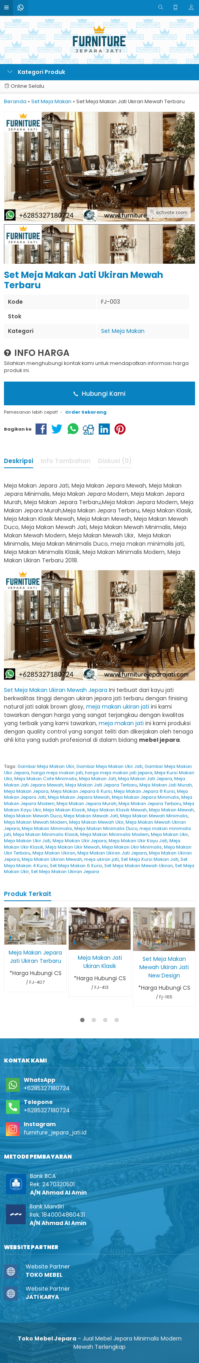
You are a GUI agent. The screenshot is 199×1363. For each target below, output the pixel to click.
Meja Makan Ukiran (53, 853)
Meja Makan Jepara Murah (86, 803)
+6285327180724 (47, 1088)
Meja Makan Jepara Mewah (79, 797)
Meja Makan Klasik (64, 810)
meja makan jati (121, 723)
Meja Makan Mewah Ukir (96, 822)
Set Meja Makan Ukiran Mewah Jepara (55, 690)
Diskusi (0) (115, 461)
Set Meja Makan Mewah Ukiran (138, 865)
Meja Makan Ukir (169, 834)
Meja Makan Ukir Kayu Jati (138, 840)
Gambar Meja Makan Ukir (45, 766)
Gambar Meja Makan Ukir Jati (109, 766)
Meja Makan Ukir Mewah (72, 847)
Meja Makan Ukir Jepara (80, 840)
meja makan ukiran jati (117, 707)
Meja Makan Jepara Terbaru (149, 803)
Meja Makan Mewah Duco (33, 816)
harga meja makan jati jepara (118, 772)
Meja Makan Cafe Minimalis (45, 778)
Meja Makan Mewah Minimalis (154, 816)
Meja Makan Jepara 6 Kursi (81, 791)
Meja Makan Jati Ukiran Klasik (100, 962)
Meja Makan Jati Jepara (145, 778)
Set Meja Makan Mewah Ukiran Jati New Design (164, 967)
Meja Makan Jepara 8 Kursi (144, 791)
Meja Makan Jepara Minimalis (145, 797)
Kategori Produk (36, 72)
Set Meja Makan (123, 331)
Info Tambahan (65, 461)
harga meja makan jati (57, 772)
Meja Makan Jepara (26, 791)
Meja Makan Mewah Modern (35, 822)
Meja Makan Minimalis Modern (114, 834)
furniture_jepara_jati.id (55, 1132)
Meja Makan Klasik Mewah (117, 810)
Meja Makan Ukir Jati (27, 840)
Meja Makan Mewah (171, 810)
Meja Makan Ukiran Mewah (52, 859)
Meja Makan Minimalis (47, 828)
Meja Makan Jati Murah (165, 785)
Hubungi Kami (99, 393)
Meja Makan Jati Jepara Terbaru (101, 785)
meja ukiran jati (101, 859)
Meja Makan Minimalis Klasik (45, 834)
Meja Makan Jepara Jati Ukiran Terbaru (35, 957)
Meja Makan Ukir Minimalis (132, 847)
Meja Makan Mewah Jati (91, 816)
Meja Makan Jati (97, 778)
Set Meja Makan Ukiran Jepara (65, 871)
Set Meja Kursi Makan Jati (149, 859)
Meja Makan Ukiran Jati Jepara (112, 853)
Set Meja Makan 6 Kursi (76, 865)
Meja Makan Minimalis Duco (105, 828)
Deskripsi (18, 461)
